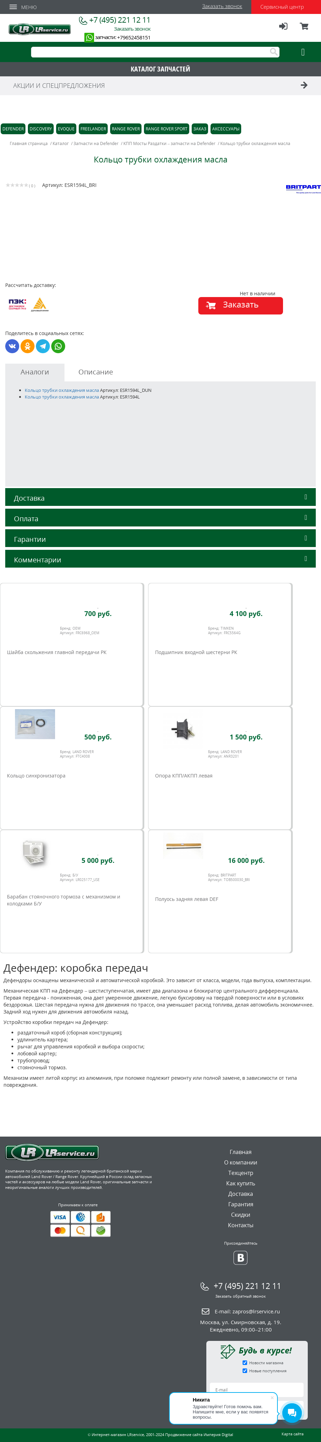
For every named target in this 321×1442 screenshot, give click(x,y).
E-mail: (247, 1311)
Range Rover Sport (167, 129)
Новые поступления (267, 1370)
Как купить (240, 1183)
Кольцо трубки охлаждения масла (62, 390)
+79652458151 (134, 37)
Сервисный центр (282, 6)
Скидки (240, 1215)
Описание (95, 372)
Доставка (160, 498)
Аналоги (35, 372)
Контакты (240, 1225)
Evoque (66, 129)
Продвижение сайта (183, 1434)
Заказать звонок (222, 5)
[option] (84, 248)
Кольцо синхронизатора (36, 775)
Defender (13, 129)
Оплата (160, 518)
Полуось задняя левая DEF (186, 899)
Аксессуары (225, 129)
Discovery (41, 129)
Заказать (241, 304)
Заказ (199, 129)
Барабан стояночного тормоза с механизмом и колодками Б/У (63, 900)
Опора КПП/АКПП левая (184, 775)
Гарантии (160, 539)
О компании (240, 1162)
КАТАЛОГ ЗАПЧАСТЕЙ (160, 69)
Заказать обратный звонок (240, 1296)
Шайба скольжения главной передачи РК (57, 652)
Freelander (93, 129)
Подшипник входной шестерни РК (196, 652)
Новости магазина (266, 1362)
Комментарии (160, 559)
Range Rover (126, 129)
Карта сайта (293, 1433)
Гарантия (240, 1204)
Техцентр (240, 1173)
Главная (241, 1152)
